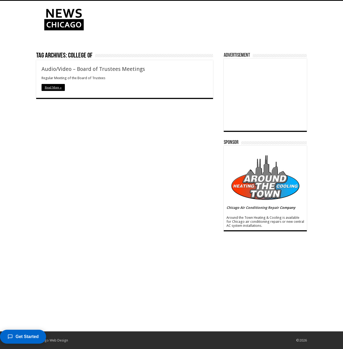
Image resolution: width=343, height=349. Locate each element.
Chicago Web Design (52, 340)
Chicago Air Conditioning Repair (252, 208)
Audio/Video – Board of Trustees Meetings (93, 69)
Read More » (53, 87)
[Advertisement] (205, 18)
